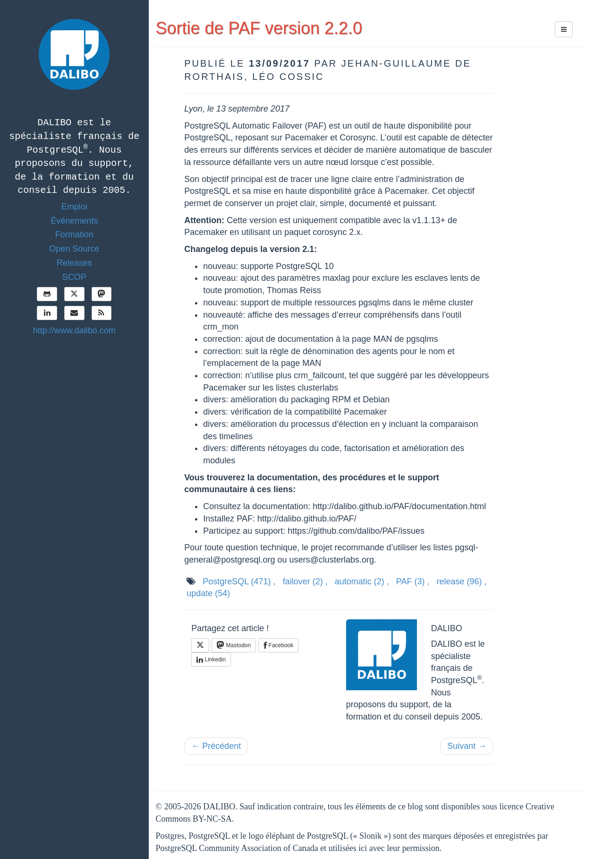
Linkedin (211, 659)
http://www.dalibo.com (74, 330)
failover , (305, 581)
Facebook (278, 645)
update (208, 593)
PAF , (413, 581)
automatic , (362, 581)
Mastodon (234, 645)
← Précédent (216, 746)
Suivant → (466, 746)
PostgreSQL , (239, 581)
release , (461, 581)
